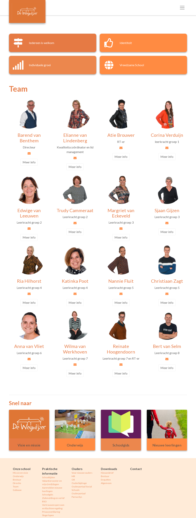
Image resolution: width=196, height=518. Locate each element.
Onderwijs (18, 476)
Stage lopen (48, 515)
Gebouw (17, 490)
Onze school (21, 469)
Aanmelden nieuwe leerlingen (52, 489)
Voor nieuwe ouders (82, 472)
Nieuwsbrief (107, 472)
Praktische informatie (49, 471)
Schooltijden (48, 477)
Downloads (109, 469)
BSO (44, 501)
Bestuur (17, 479)
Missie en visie (20, 472)
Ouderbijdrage (79, 483)
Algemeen (106, 483)
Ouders (77, 469)
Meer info (29, 162)
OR (73, 479)
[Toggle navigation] (182, 7)
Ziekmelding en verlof (53, 498)
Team (16, 486)
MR (73, 476)
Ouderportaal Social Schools (82, 488)
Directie (17, 483)
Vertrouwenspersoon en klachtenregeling (53, 506)
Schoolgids (47, 494)
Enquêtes (106, 479)
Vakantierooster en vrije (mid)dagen (52, 482)
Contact (136, 469)
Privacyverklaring (51, 511)
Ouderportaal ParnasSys (79, 495)
